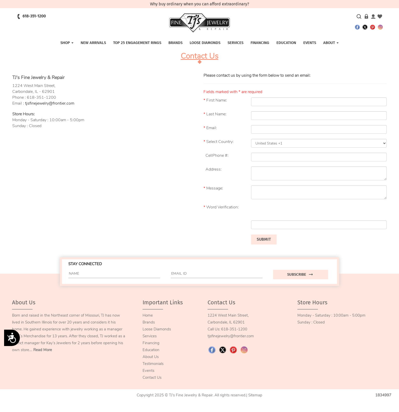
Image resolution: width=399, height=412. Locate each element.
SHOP (66, 42)
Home (148, 315)
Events (148, 370)
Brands (175, 42)
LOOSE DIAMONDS (205, 42)
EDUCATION (286, 42)
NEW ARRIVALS (93, 42)
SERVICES (235, 42)
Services (150, 336)
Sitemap (255, 395)
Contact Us (152, 377)
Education (151, 349)
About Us (151, 356)
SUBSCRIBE (300, 274)
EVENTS (309, 42)
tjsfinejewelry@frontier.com (49, 103)
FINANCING (260, 42)
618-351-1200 (234, 329)
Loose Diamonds (157, 329)
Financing (151, 343)
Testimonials (153, 363)
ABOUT (331, 42)
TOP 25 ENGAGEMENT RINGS (137, 42)
